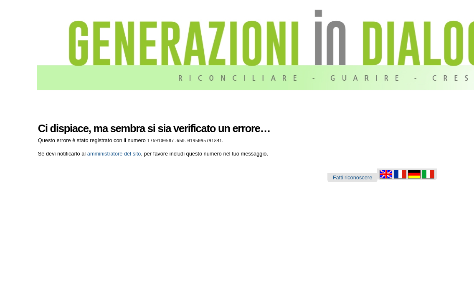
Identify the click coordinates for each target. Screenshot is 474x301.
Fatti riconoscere (353, 177)
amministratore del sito (114, 153)
